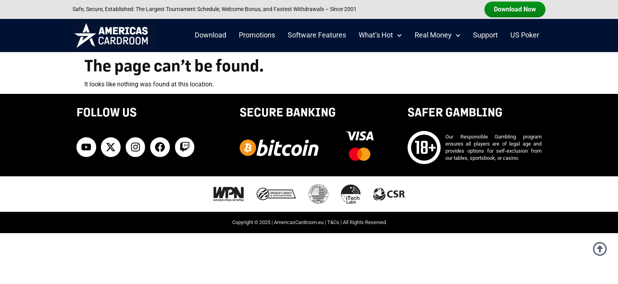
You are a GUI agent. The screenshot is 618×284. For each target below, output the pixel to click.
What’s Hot (380, 35)
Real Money (437, 35)
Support (485, 35)
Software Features (317, 35)
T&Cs (333, 222)
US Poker (524, 35)
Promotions (257, 35)
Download (210, 35)
